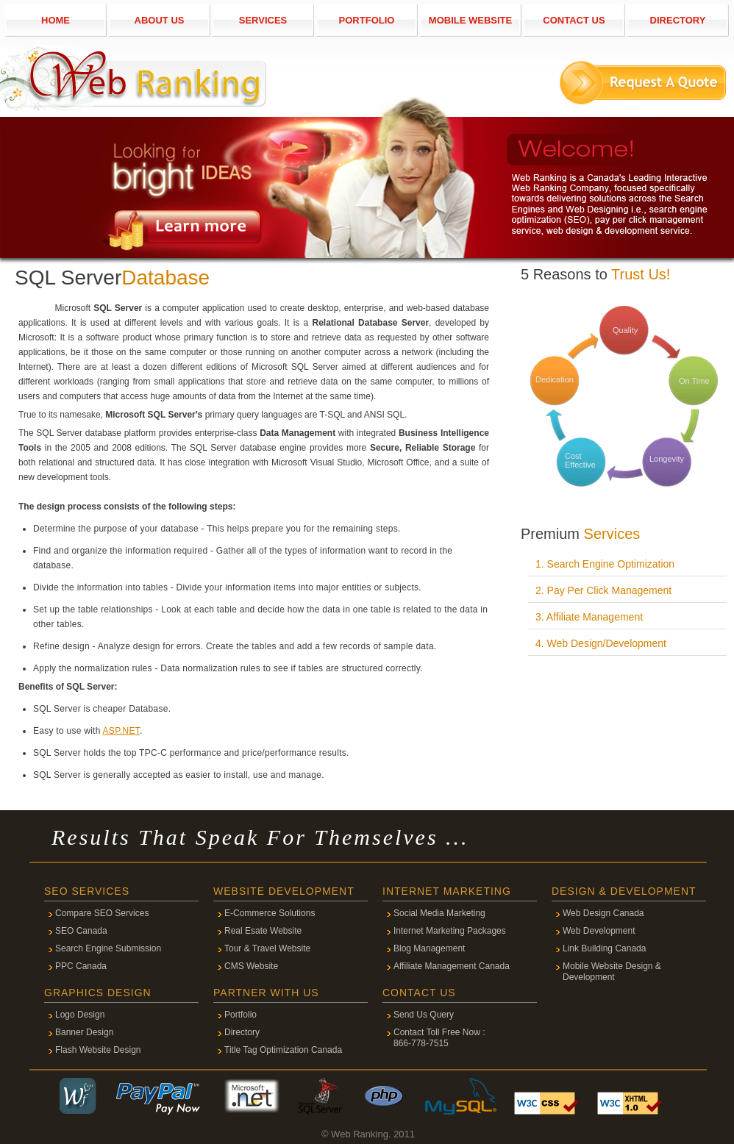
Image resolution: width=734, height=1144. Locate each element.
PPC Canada (81, 966)
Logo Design (79, 1014)
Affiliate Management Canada (451, 966)
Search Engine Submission (108, 948)
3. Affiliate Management (589, 617)
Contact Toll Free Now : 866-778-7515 (439, 1037)
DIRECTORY (678, 20)
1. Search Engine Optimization (604, 564)
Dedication (554, 379)
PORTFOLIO (367, 20)
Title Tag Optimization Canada (283, 1050)
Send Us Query (423, 1014)
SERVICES (263, 20)
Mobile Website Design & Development (612, 971)
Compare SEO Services (102, 913)
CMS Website (251, 966)
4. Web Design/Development (600, 643)
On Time (694, 380)
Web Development (599, 931)
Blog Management (429, 948)
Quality (625, 330)
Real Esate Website (263, 931)
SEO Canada (81, 931)
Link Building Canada (604, 948)
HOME (55, 20)
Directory (242, 1032)
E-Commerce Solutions (269, 913)
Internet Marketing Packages (449, 931)
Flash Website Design (98, 1050)
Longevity (666, 458)
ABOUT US (160, 20)
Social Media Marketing (439, 913)
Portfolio (240, 1014)
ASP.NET (121, 731)
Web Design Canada (603, 913)
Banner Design (84, 1032)
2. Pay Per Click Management (603, 590)
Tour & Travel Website (267, 948)
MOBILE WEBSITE (470, 20)
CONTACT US (574, 20)
